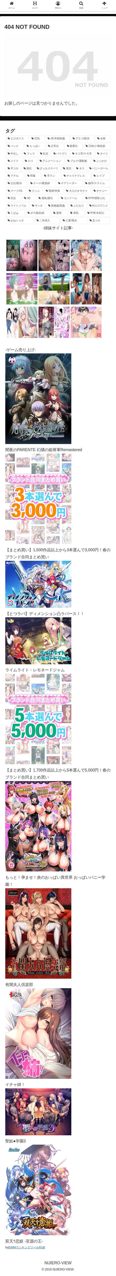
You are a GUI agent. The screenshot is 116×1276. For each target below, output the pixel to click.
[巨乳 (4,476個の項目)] (36, 138)
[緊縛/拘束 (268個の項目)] (53, 191)
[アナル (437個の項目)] (15, 176)
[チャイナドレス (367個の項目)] (76, 176)
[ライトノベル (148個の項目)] (17, 206)
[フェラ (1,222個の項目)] (29, 153)
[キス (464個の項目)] (80, 168)
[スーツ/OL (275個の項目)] (16, 191)
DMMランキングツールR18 (26, 1247)
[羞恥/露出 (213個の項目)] (47, 198)
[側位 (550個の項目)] (28, 168)
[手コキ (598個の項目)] (13, 168)
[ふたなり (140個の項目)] (77, 206)
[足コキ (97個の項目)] (99, 220)
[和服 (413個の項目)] (33, 176)
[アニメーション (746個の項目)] (51, 161)
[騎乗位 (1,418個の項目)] (74, 146)
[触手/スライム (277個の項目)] (96, 183)
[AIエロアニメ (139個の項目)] (98, 206)
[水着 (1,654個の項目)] (102, 138)
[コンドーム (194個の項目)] (70, 198)
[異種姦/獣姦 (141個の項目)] (57, 206)
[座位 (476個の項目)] (67, 168)
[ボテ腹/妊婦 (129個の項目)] (38, 213)
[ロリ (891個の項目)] (30, 161)
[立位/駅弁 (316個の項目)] (17, 183)
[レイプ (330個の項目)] (101, 176)
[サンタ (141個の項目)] (37, 206)
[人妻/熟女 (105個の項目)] (74, 220)
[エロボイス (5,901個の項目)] (17, 138)
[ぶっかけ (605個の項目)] (100, 161)
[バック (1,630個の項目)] (15, 146)
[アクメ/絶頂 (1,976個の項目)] (82, 138)
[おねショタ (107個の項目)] (20, 220)
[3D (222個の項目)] (29, 198)
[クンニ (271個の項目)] (35, 191)
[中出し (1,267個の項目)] (13, 153)
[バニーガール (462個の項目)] (98, 168)
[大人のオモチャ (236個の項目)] (77, 191)
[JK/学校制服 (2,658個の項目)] (58, 138)
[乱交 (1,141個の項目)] (44, 153)
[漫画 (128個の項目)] (59, 213)
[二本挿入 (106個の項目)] (47, 220)
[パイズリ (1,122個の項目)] (60, 153)
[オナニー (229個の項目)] (101, 191)
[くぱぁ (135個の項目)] (15, 213)
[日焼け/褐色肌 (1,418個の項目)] (97, 146)
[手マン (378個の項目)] (51, 176)
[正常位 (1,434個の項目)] (55, 146)
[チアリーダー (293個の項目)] (69, 183)
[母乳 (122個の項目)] (76, 213)
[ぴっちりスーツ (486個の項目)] (47, 168)
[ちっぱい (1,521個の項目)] (35, 146)
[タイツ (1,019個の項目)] (102, 153)
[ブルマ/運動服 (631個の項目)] (77, 161)
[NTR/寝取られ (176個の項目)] (96, 198)
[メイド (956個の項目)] (14, 161)
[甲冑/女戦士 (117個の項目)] (97, 213)
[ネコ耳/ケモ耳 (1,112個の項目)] (82, 153)
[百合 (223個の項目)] (13, 198)
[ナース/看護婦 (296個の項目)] (41, 183)
